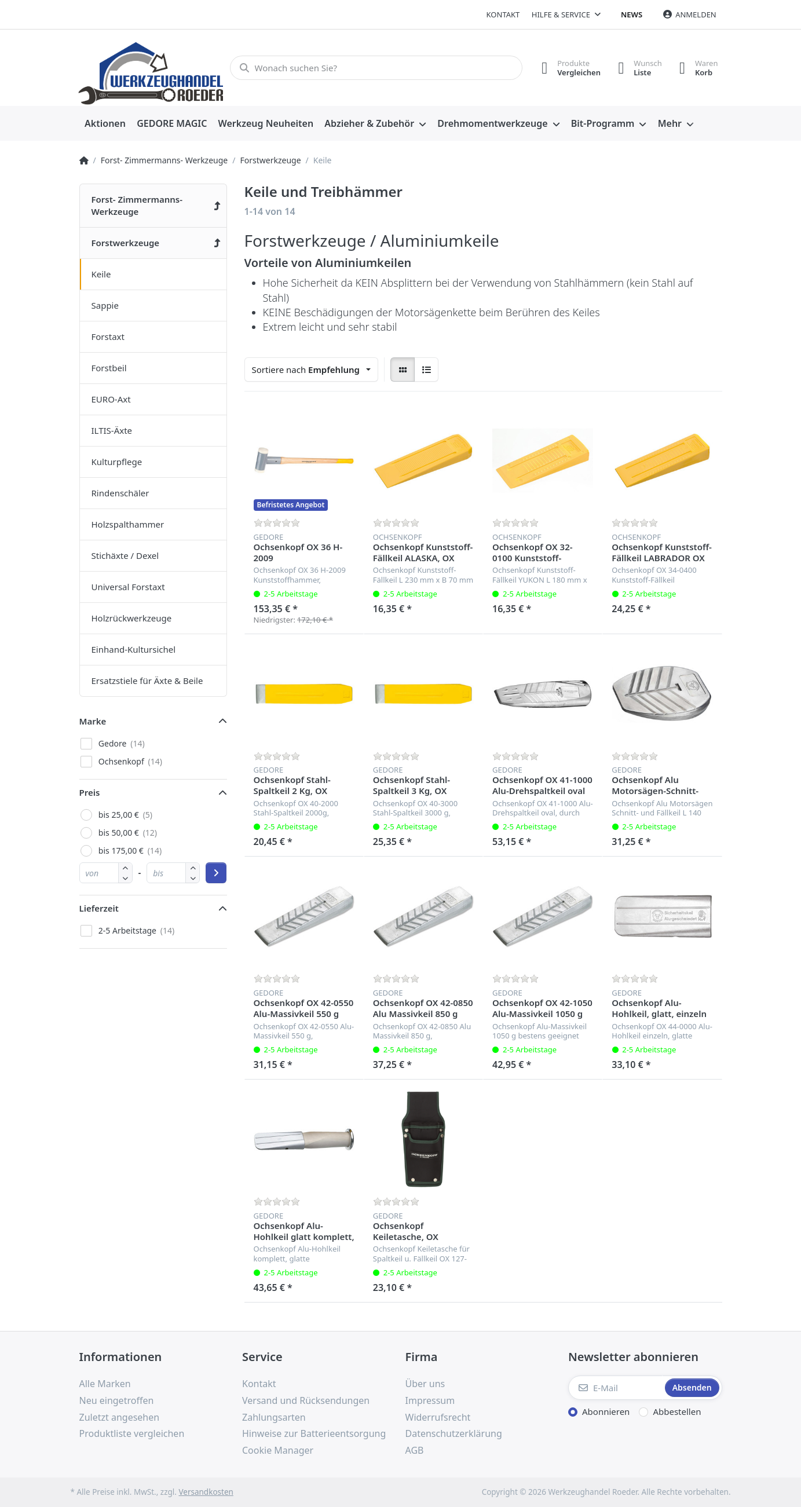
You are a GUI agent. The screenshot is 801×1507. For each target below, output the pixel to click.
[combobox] (311, 369)
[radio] (402, 369)
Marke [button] (93, 721)
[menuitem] (105, 124)
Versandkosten (205, 1492)
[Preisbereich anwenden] (216, 872)
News (631, 14)
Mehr (670, 123)
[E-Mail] (615, 1388)
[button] (125, 878)
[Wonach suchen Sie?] (376, 68)
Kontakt (503, 14)
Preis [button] (89, 792)
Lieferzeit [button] (99, 908)
